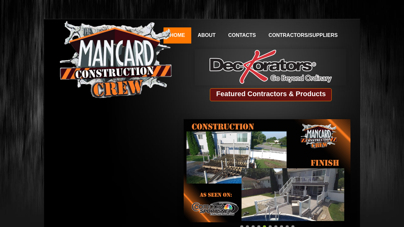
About (207, 35)
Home (177, 35)
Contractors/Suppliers (303, 35)
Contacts (242, 35)
